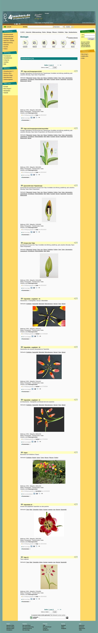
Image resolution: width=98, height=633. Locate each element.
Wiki (5, 64)
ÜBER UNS (7, 83)
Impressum (81, 625)
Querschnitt (69, 79)
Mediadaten (7, 90)
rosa (54, 509)
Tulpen (25, 452)
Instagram (63, 628)
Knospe (34, 77)
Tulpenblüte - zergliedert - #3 (32, 299)
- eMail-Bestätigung (85, 45)
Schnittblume (31, 79)
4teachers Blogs (8, 75)
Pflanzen (54, 32)
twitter (62, 626)
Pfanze (45, 77)
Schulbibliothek (8, 58)
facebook (63, 625)
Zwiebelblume (23, 79)
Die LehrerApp (26, 630)
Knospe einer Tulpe (29, 243)
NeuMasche (46, 630)
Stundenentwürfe (8, 34)
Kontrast (45, 509)
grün (42, 77)
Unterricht (28, 32)
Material (35, 46)
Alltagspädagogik (8, 38)
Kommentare (25, 120)
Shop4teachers (8, 71)
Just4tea (6, 62)
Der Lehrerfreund (47, 626)
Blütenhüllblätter (39, 79)
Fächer (44, 32)
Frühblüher (61, 32)
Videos (5, 49)
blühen (41, 509)
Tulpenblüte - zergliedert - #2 (32, 347)
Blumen (46, 457)
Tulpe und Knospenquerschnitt (33, 71)
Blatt (45, 79)
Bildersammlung (8, 42)
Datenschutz (82, 628)
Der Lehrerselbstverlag (28, 626)
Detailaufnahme (73, 32)
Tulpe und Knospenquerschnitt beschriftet (36, 128)
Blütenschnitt (23, 81)
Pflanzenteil (29, 77)
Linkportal (6, 60)
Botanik (34, 457)
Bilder (53, 46)
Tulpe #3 (26, 557)
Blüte (31, 509)
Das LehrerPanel (27, 625)
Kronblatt (52, 79)
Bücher (73, 46)
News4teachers (8, 77)
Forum (44, 46)
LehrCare (45, 628)
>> (60, 65)
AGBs (80, 630)
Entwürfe (25, 46)
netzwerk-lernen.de (27, 628)
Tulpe (66, 32)
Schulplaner (9, 630)
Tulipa (63, 77)
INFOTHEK (7, 53)
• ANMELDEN (84, 56)
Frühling (56, 77)
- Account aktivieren (85, 46)
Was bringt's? (7, 88)
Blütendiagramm (49, 303)
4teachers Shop (10, 625)
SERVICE (7, 68)
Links (63, 46)
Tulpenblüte (36, 509)
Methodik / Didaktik (9, 40)
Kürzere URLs (7, 73)
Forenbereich (7, 56)
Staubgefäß (63, 79)
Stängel (29, 81)
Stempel (58, 79)
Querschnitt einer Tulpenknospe (33, 186)
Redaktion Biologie (73, 37)
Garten (38, 457)
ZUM (44, 625)
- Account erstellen (85, 42)
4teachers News (10, 628)
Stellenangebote (8, 79)
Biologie (49, 32)
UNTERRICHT (8, 31)
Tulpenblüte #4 (28, 504)
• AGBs (82, 58)
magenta (50, 509)
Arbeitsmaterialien (9, 36)
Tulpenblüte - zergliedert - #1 (32, 400)
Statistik (6, 92)
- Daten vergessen (85, 43)
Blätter (48, 79)
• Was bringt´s (84, 54)
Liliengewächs (68, 77)
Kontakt (6, 86)
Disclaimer (81, 626)
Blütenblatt (41, 303)
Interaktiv (6, 44)
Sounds (6, 46)
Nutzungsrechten (33, 113)
